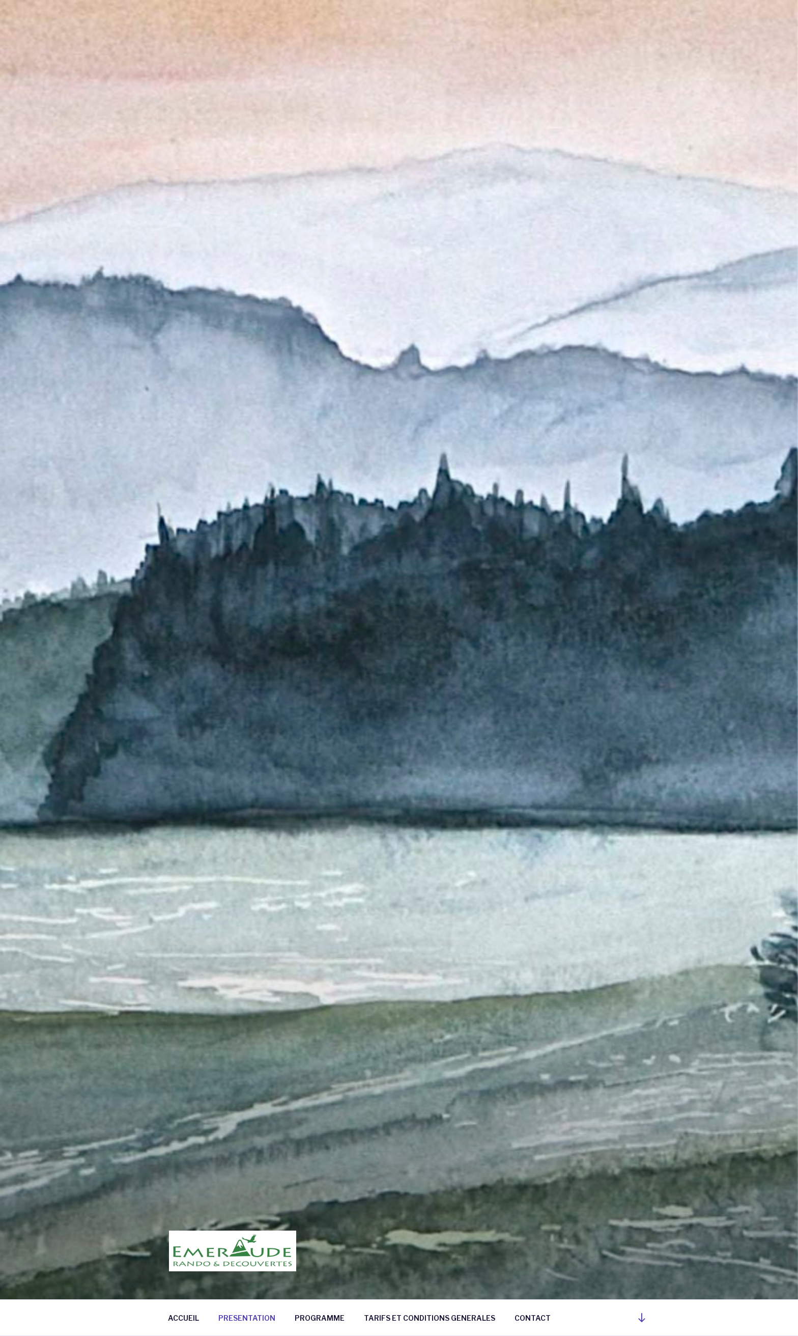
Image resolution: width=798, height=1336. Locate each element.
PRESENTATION (246, 1318)
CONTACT (533, 1318)
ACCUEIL (183, 1318)
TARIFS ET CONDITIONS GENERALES (429, 1318)
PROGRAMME (320, 1318)
